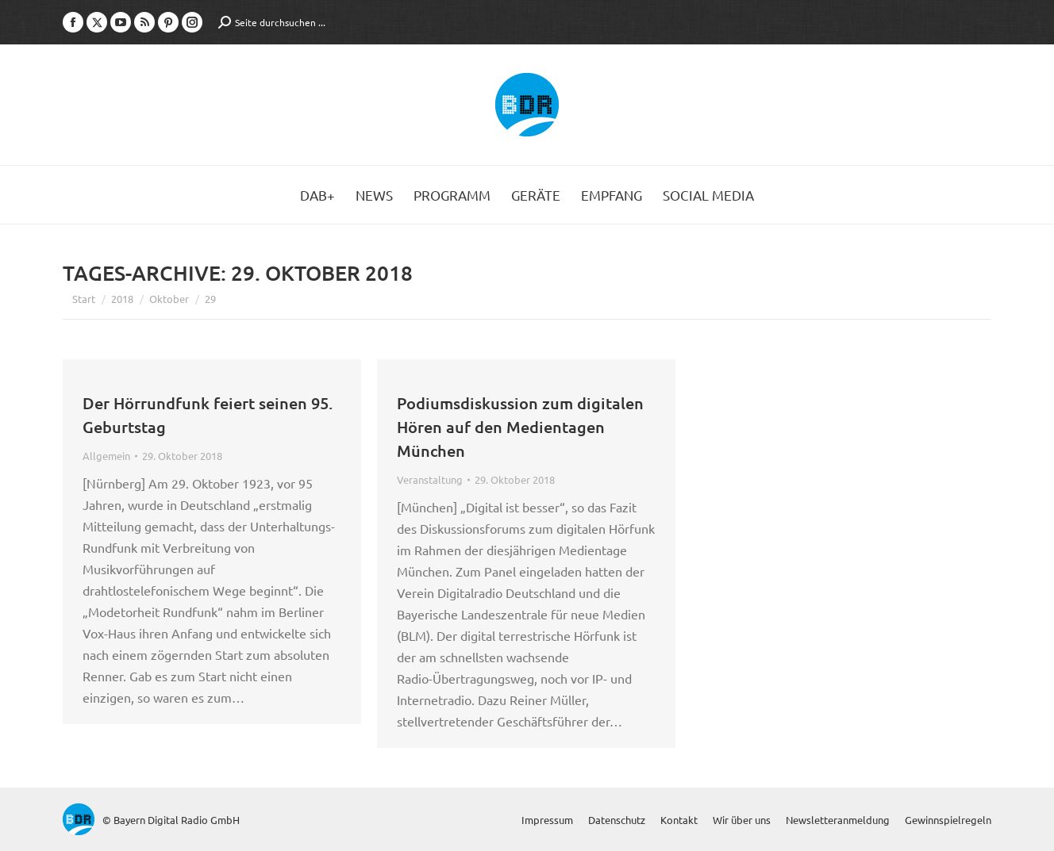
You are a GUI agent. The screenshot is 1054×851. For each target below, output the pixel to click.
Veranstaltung (430, 479)
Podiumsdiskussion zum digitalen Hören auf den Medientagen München (520, 427)
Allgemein (106, 455)
